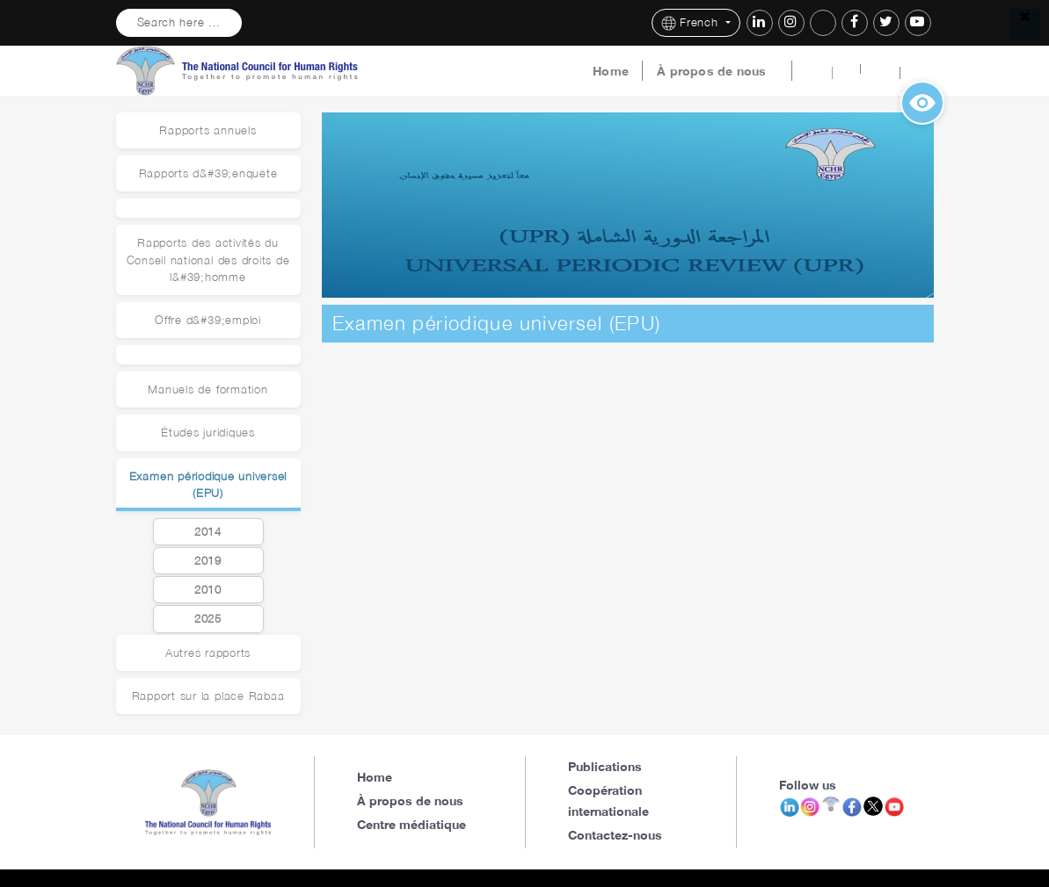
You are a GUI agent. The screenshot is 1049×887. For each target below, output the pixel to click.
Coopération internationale (608, 800)
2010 (208, 589)
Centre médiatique (411, 824)
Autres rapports (208, 653)
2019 (208, 560)
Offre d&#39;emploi (208, 320)
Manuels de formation (207, 389)
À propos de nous (712, 71)
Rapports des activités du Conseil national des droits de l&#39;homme (208, 259)
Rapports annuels (207, 130)
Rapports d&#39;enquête (208, 173)
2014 (208, 531)
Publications (605, 766)
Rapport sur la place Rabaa (208, 696)
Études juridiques (208, 432)
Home (611, 71)
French (691, 23)
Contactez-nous (615, 834)
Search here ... (179, 22)
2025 (208, 618)
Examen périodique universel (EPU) (208, 485)
